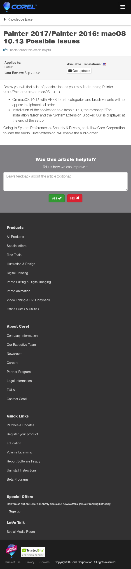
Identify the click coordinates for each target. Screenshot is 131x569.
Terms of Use (12, 562)
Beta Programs (17, 479)
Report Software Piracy (23, 461)
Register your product (22, 434)
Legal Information (19, 381)
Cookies (44, 562)
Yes (56, 198)
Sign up (15, 511)
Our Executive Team (21, 345)
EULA (11, 390)
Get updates (79, 71)
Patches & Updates (20, 425)
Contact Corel (17, 399)
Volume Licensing (19, 452)
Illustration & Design (21, 264)
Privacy (30, 562)
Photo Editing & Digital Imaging (29, 282)
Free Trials (14, 255)
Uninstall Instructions (22, 470)
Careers (12, 363)
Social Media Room (21, 532)
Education (14, 443)
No (75, 198)
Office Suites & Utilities (23, 309)
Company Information (22, 336)
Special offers (16, 246)
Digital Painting (17, 273)
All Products (15, 237)
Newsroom (14, 354)
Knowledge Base (18, 21)
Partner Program (19, 372)
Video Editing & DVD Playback (28, 300)
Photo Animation (18, 291)
